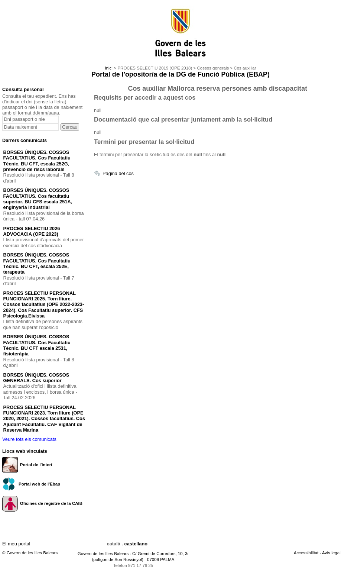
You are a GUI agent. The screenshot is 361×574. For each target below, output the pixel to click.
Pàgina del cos (118, 173)
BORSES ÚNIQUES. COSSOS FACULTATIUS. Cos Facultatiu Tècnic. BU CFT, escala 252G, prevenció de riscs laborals (37, 160)
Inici (108, 68)
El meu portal (16, 543)
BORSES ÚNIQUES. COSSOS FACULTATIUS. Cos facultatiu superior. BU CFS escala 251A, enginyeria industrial (37, 198)
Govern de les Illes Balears (103, 553)
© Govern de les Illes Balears (30, 553)
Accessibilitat (307, 553)
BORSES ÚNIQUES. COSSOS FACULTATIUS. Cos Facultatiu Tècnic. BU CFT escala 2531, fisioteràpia (37, 345)
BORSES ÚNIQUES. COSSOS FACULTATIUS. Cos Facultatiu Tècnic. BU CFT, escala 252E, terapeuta (37, 263)
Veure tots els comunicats (29, 439)
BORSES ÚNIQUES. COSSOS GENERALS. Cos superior (36, 377)
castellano (136, 543)
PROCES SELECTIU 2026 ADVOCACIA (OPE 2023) (31, 231)
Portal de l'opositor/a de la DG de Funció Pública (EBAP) (180, 74)
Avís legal (332, 553)
